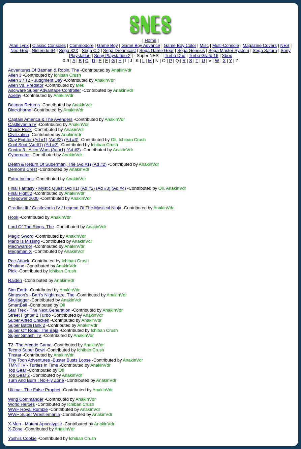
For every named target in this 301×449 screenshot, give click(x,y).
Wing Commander (25, 399)
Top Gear (17, 370)
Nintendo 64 (43, 50)
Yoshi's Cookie (22, 438)
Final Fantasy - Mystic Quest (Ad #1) (43, 188)
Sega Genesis (191, 50)
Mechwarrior (20, 246)
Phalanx (16, 265)
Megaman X (20, 251)
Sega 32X (68, 50)
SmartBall (17, 305)
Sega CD (91, 50)
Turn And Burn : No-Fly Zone (36, 380)
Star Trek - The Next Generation (39, 310)
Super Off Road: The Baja (33, 330)
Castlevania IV (22, 124)
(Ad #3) (71, 139)
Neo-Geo (19, 50)
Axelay (14, 95)
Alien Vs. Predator (25, 85)
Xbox (227, 55)
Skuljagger (18, 299)
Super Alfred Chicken (28, 320)
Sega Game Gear (157, 50)
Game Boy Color (180, 45)
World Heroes (21, 404)
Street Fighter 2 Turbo (29, 315)
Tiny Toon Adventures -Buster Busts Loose (49, 360)
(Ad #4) (119, 188)
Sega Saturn (265, 50)
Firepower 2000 (23, 198)
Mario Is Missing (24, 241)
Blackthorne (19, 109)
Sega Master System (228, 50)
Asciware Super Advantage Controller (44, 90)
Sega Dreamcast (119, 50)
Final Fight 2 (20, 193)
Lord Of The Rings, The (31, 226)
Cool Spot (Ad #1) (25, 144)
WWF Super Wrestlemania (34, 414)
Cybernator (19, 154)
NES (285, 45)
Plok (12, 270)
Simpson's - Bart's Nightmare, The (41, 294)
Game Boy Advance (140, 45)
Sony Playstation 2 (112, 55)
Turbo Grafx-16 (203, 55)
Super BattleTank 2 (26, 325)
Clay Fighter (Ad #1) (27, 139)
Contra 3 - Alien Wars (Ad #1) (36, 149)
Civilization (18, 134)
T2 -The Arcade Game (30, 344)
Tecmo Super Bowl (26, 349)
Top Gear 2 (19, 375)
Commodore (81, 45)
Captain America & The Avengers (40, 119)
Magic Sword (20, 236)
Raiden (15, 280)
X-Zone (15, 428)
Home (150, 40)
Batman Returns (24, 104)
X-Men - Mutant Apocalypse (35, 423)
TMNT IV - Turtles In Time (33, 365)
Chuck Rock (20, 129)
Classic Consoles (49, 45)
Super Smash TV (24, 335)
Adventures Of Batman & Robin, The (43, 70)
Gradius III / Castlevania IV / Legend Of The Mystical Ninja (64, 207)
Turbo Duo (175, 55)
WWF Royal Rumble (28, 409)
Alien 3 (15, 75)
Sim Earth (17, 289)
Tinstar (14, 355)
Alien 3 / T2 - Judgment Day (35, 80)
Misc (204, 45)
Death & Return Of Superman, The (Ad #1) (49, 164)
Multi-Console (225, 45)
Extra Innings (21, 178)
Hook (13, 217)
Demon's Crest (22, 169)
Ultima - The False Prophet (34, 389)
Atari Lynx (19, 45)
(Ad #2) (56, 139)
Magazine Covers (260, 45)
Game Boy (107, 45)
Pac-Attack (18, 260)
